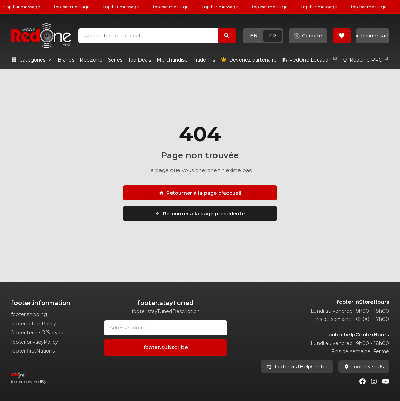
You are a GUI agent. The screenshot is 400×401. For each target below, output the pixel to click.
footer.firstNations (33, 351)
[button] (263, 35)
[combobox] (148, 35)
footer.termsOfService (38, 332)
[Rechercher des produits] (227, 35)
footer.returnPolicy (33, 324)
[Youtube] (385, 381)
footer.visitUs (364, 367)
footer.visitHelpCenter (296, 367)
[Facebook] (362, 381)
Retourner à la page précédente (200, 213)
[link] (66, 59)
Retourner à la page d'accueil (200, 193)
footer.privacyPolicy (34, 342)
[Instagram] (374, 381)
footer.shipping (29, 314)
